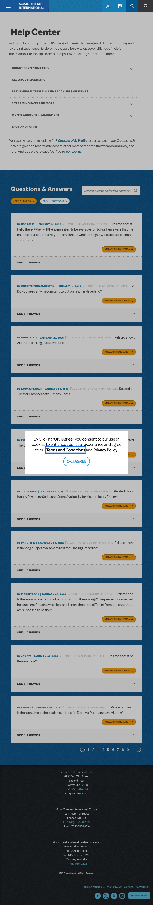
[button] (120, 6)
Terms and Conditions (65, 449)
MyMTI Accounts (108, 6)
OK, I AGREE (76, 461)
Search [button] (132, 6)
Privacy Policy (105, 449)
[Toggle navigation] (8, 6)
